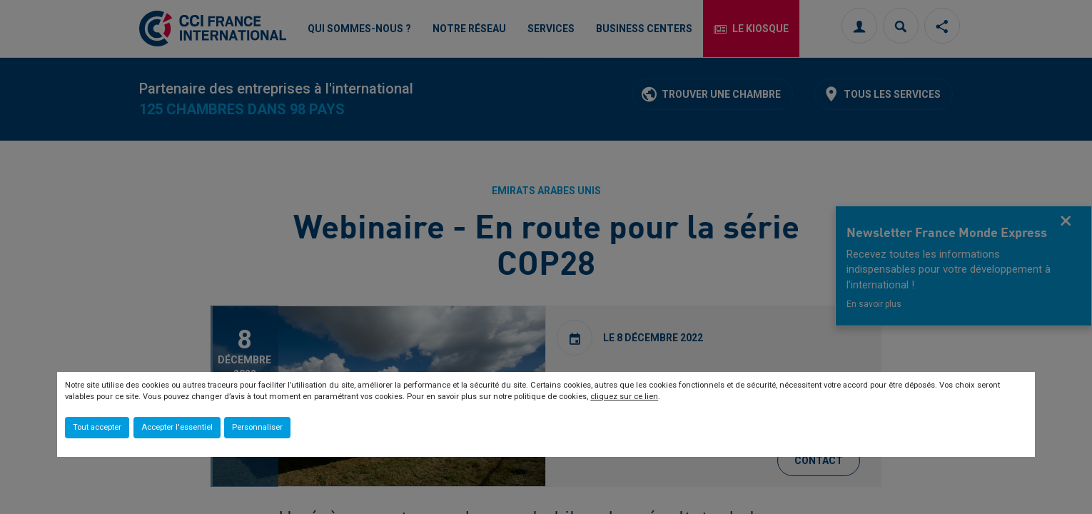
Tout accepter (97, 427)
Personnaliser (257, 427)
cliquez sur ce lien (624, 396)
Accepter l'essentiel (177, 427)
